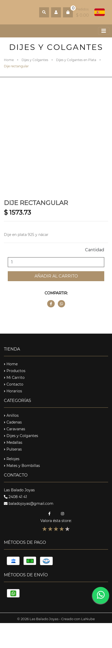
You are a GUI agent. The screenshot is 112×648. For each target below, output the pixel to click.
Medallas (13, 442)
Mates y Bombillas (22, 465)
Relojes (11, 459)
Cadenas (13, 422)
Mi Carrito (14, 377)
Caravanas (14, 429)
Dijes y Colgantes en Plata (76, 60)
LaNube (88, 621)
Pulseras (13, 449)
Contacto (13, 384)
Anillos (11, 415)
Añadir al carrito (56, 276)
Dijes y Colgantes (35, 60)
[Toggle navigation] (103, 31)
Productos (14, 370)
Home (9, 60)
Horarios (13, 391)
